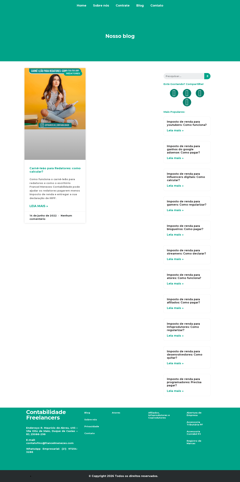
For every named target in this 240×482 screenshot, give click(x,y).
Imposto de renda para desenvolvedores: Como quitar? (184, 354)
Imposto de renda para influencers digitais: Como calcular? (186, 177)
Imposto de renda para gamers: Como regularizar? (186, 203)
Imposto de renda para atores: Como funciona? (184, 276)
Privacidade (91, 426)
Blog (140, 5)
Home (81, 5)
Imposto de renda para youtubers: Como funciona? (187, 123)
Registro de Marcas (194, 442)
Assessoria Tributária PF (195, 423)
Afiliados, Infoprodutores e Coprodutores (159, 415)
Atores (116, 412)
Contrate (123, 5)
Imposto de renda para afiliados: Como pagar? (183, 301)
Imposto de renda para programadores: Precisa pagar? (184, 382)
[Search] (207, 76)
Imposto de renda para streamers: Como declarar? (186, 252)
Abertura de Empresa (194, 413)
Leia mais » (39, 206)
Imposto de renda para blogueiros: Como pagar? (185, 227)
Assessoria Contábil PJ (194, 432)
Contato (156, 5)
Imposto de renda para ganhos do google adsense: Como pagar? (183, 149)
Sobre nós (101, 5)
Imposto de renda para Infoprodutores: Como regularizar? (183, 327)
